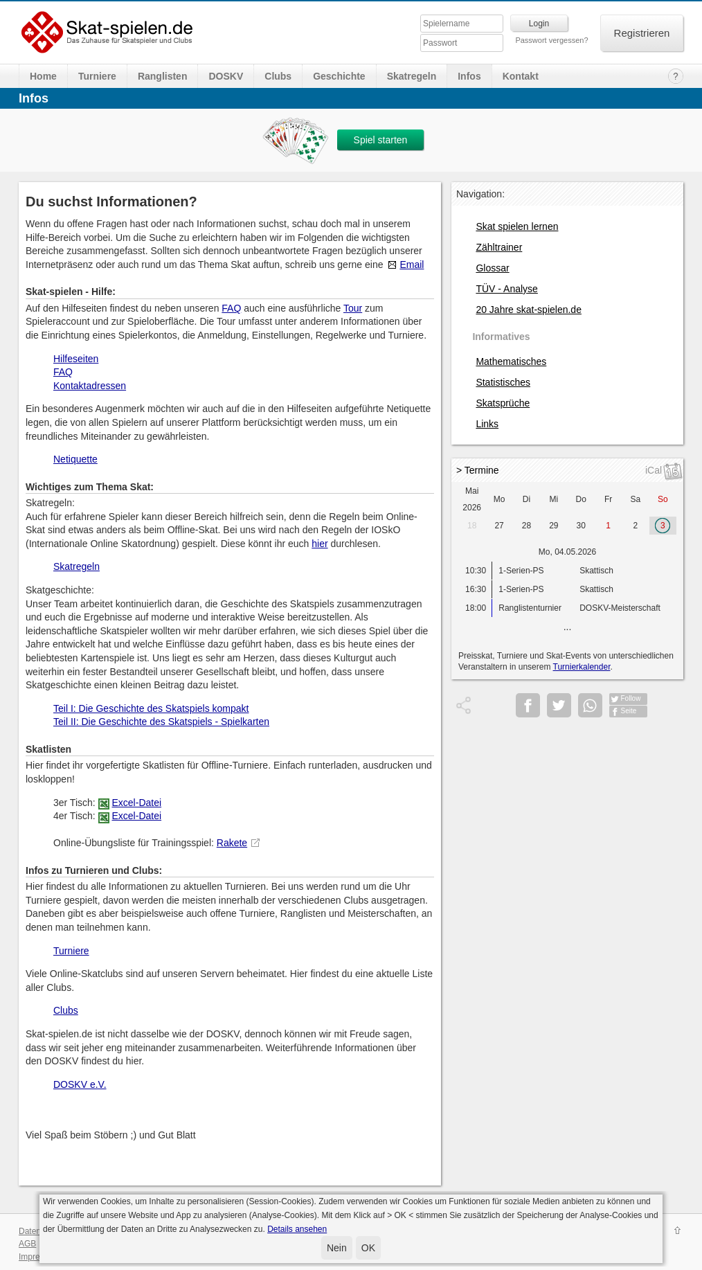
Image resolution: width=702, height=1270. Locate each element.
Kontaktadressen (89, 385)
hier (319, 543)
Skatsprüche (503, 403)
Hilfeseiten (75, 358)
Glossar (492, 268)
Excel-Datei (136, 802)
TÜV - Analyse (506, 288)
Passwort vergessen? (551, 40)
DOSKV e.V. (80, 1084)
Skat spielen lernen (517, 226)
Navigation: (480, 193)
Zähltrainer (499, 247)
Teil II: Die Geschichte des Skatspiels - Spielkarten (161, 721)
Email (411, 264)
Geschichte (339, 76)
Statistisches (503, 382)
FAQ (231, 308)
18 (471, 525)
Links (487, 423)
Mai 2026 (471, 499)
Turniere (97, 76)
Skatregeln (412, 76)
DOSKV (225, 76)
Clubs (277, 76)
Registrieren (642, 33)
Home (43, 76)
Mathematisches (511, 361)
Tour (352, 308)
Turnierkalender (582, 667)
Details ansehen (297, 1229)
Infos (469, 76)
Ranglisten (163, 76)
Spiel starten (381, 139)
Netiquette (75, 459)
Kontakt (521, 76)
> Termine (477, 470)
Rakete (232, 842)
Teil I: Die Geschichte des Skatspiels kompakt (151, 708)
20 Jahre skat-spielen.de (529, 309)
